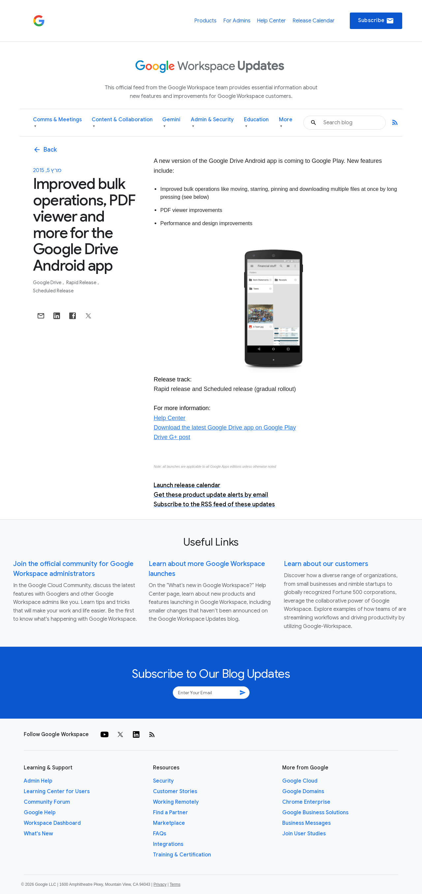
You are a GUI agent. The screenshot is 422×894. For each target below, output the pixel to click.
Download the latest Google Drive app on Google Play (225, 427)
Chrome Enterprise (306, 802)
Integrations (168, 844)
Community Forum (47, 802)
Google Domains (303, 791)
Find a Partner (170, 812)
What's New (38, 833)
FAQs (159, 833)
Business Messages (306, 823)
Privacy (160, 884)
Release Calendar (313, 20)
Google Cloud (299, 781)
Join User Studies (304, 833)
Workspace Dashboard (52, 823)
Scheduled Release (53, 291)
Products (205, 20)
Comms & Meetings (57, 123)
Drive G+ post (172, 437)
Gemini (171, 123)
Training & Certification (182, 854)
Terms (174, 884)
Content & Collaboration (122, 123)
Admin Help (38, 781)
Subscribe (376, 21)
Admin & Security (212, 123)
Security (163, 781)
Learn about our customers (326, 564)
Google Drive (47, 282)
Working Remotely (176, 802)
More (285, 123)
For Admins (237, 20)
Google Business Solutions (315, 812)
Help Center (271, 20)
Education (256, 123)
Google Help (40, 812)
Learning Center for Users (57, 791)
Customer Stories (175, 791)
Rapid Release (81, 282)
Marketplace (169, 823)
